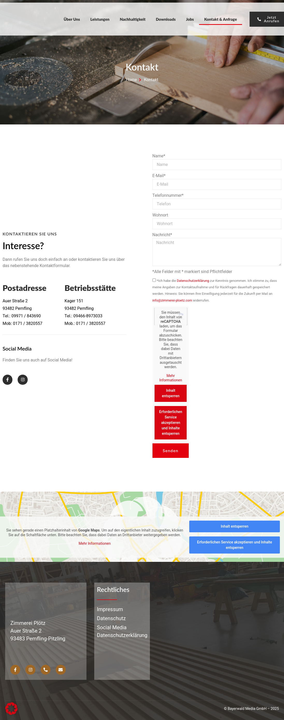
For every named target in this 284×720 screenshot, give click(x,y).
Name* (158, 156)
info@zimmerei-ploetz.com (172, 300)
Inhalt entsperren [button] (170, 393)
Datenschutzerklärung (193, 280)
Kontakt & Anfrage (220, 19)
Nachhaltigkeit (132, 19)
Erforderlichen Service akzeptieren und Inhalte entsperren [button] (170, 422)
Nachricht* (162, 235)
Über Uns (72, 19)
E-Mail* (159, 176)
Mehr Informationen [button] (170, 377)
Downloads (166, 19)
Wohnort (160, 215)
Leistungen (100, 19)
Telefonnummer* (168, 195)
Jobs (190, 19)
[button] (11, 708)
